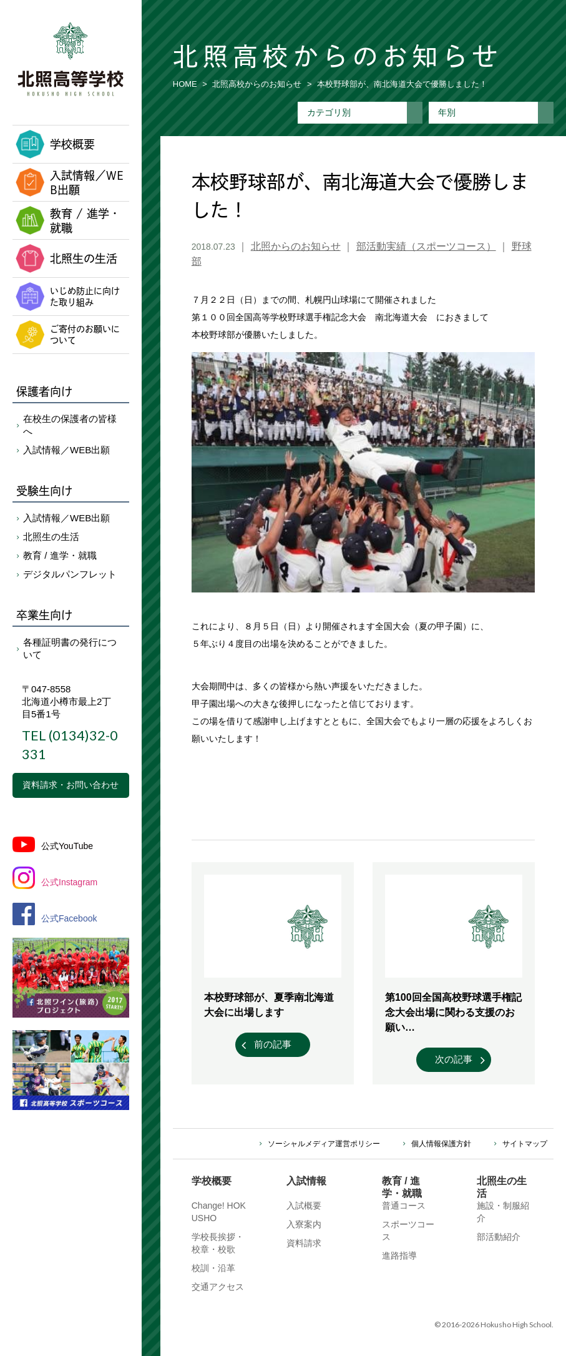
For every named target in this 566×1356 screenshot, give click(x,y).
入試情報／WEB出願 (70, 183)
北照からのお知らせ (296, 246)
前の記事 (272, 1044)
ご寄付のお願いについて (68, 334)
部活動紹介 (498, 1237)
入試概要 (303, 1206)
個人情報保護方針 (441, 1143)
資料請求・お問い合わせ (70, 785)
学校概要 (55, 144)
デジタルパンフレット (70, 574)
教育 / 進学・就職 (68, 221)
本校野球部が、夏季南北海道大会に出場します (269, 1005)
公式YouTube (67, 846)
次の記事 (453, 1059)
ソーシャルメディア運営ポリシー (324, 1143)
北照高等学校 (70, 59)
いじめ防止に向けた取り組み (68, 296)
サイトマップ (524, 1143)
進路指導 (399, 1255)
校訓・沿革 (213, 1268)
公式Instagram (69, 882)
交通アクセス (218, 1287)
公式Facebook (69, 918)
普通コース (404, 1206)
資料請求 (303, 1243)
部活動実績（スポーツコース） (426, 246)
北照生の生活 (66, 258)
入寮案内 (303, 1224)
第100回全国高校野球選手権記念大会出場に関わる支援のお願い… (453, 1012)
